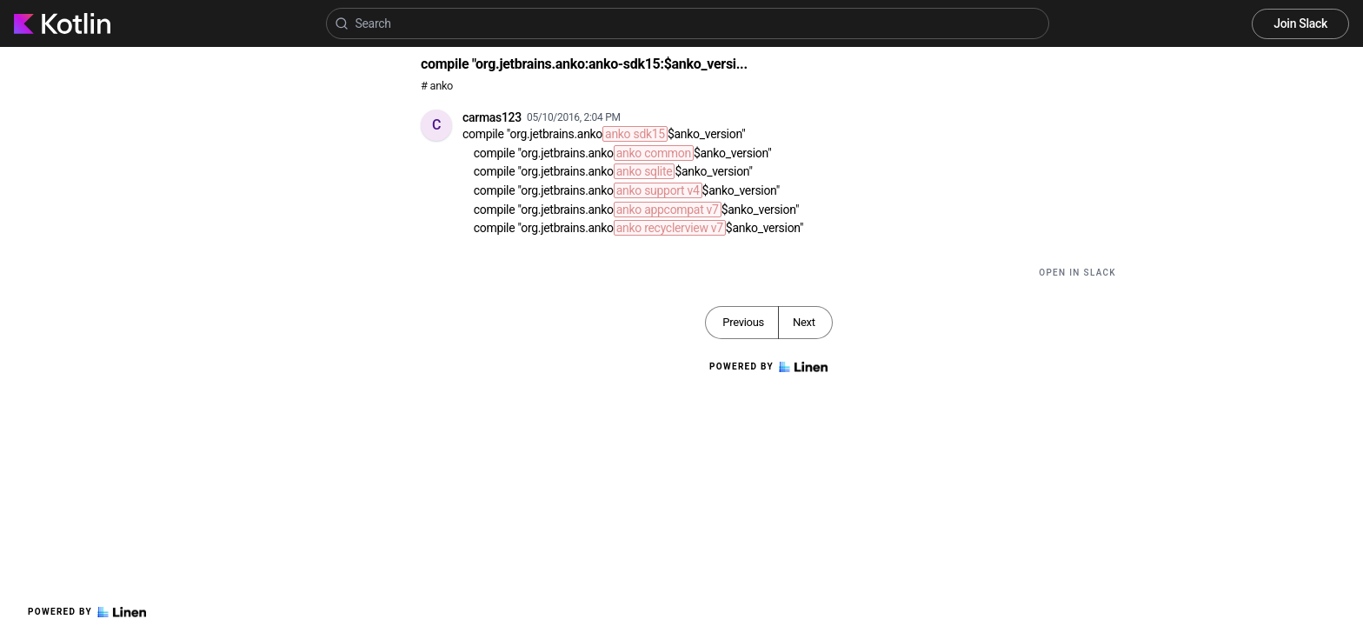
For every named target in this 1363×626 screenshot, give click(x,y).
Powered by (87, 612)
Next (804, 322)
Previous (743, 322)
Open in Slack (1077, 272)
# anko (437, 85)
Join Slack (1300, 23)
